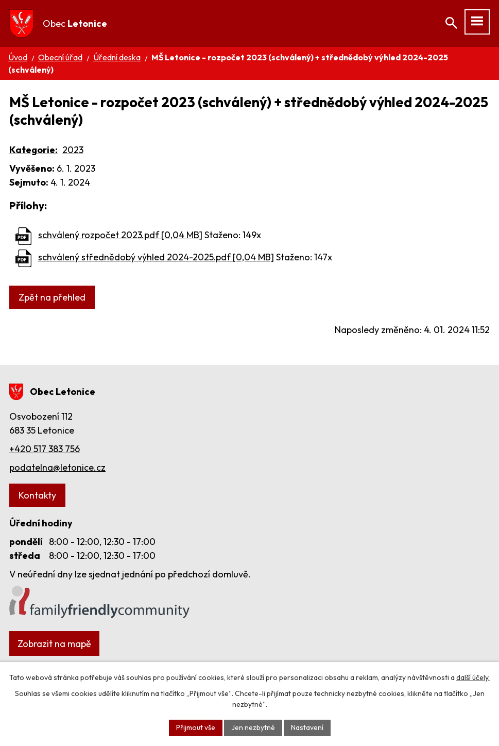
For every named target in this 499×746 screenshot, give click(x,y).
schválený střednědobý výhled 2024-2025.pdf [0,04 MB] (156, 257)
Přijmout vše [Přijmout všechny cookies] (195, 727)
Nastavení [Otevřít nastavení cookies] (307, 727)
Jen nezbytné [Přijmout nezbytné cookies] (253, 727)
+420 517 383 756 (44, 449)
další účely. (473, 677)
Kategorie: (33, 150)
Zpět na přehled (52, 297)
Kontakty (37, 495)
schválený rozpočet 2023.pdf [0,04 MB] (120, 235)
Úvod (17, 57)
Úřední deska (117, 57)
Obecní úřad (60, 57)
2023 (72, 150)
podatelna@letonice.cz (57, 467)
